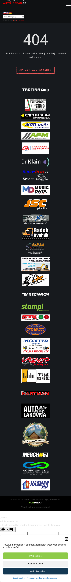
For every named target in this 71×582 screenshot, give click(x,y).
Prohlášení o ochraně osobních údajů (42, 578)
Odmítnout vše (35, 563)
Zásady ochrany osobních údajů (35, 507)
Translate (18, 20)
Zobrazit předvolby (35, 571)
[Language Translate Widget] (13, 16)
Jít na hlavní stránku (35, 70)
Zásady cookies (19, 578)
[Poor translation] (11, 529)
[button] (66, 539)
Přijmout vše (35, 556)
